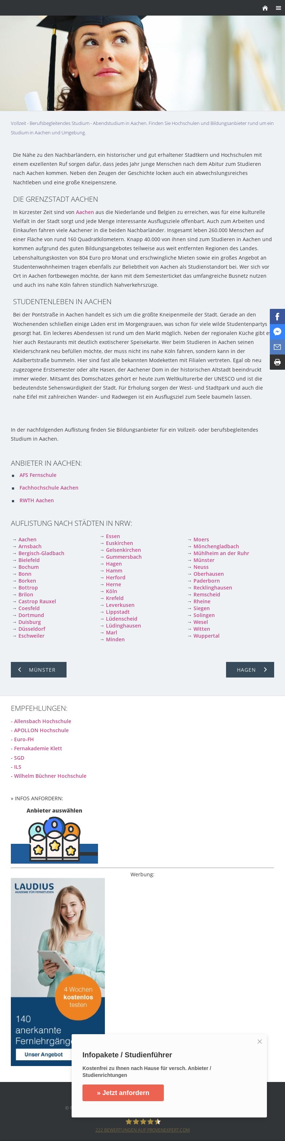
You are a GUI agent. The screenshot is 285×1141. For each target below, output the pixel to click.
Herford (116, 577)
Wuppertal (206, 635)
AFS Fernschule (38, 474)
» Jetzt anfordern (124, 1092)
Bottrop (28, 587)
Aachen (85, 212)
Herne (113, 584)
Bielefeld (29, 560)
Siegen (201, 608)
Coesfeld (29, 608)
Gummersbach (124, 556)
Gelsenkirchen (123, 549)
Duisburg (29, 621)
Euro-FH (24, 739)
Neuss (201, 566)
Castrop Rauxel (37, 601)
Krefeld (115, 598)
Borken (27, 580)
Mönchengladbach (216, 546)
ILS (17, 766)
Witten (201, 628)
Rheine (201, 601)
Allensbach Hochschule (42, 721)
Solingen (204, 615)
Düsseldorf (31, 628)
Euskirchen (119, 543)
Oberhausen (208, 573)
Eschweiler (31, 635)
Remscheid (206, 594)
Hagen (114, 563)
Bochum (28, 566)
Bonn (24, 573)
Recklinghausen (212, 587)
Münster (203, 560)
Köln (111, 591)
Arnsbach (30, 546)
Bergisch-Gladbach (41, 553)
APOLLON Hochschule (41, 730)
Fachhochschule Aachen (49, 487)
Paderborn (206, 580)
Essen (113, 536)
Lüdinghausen (123, 625)
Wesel (200, 621)
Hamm (114, 570)
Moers (201, 539)
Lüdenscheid (121, 618)
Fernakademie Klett (38, 748)
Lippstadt (118, 611)
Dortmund (31, 615)
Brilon (25, 594)
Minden (115, 639)
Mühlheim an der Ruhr (221, 553)
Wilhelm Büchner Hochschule (50, 775)
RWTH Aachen (37, 500)
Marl (111, 632)
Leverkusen (120, 604)
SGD (19, 757)
